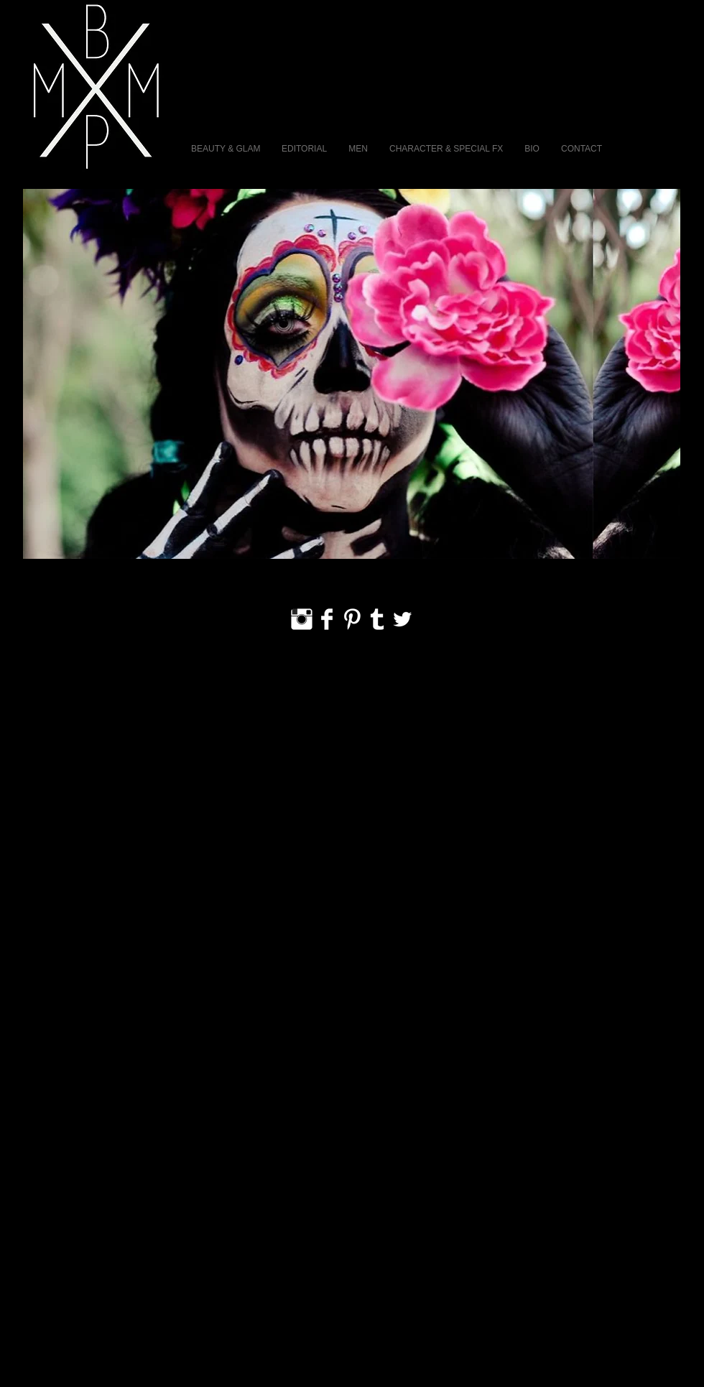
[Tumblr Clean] (377, 619)
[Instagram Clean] (301, 619)
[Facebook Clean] (327, 619)
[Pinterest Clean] (352, 619)
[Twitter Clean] (402, 619)
